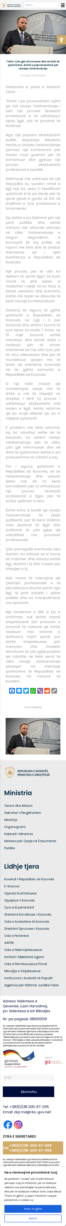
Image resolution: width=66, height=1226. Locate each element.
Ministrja (10, 820)
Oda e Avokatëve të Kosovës (26, 921)
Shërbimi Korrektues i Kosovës (27, 914)
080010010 (38, 1018)
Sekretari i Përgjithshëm (22, 813)
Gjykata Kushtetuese (20, 893)
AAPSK (9, 943)
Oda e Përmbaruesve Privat (25, 964)
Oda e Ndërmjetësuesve (23, 950)
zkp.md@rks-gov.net (32, 1112)
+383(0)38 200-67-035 (29, 1106)
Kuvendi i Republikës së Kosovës (29, 879)
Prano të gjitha (33, 1209)
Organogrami (15, 827)
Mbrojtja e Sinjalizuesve (22, 971)
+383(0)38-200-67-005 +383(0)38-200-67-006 (30, 1148)
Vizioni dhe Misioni (18, 805)
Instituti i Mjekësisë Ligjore (24, 957)
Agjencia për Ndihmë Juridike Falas (31, 985)
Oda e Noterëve (16, 935)
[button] (61, 40)
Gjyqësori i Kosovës (19, 900)
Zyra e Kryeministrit (19, 907)
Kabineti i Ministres (18, 834)
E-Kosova (11, 886)
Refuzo (33, 1218)
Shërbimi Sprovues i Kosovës (26, 928)
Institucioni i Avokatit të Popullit (28, 978)
